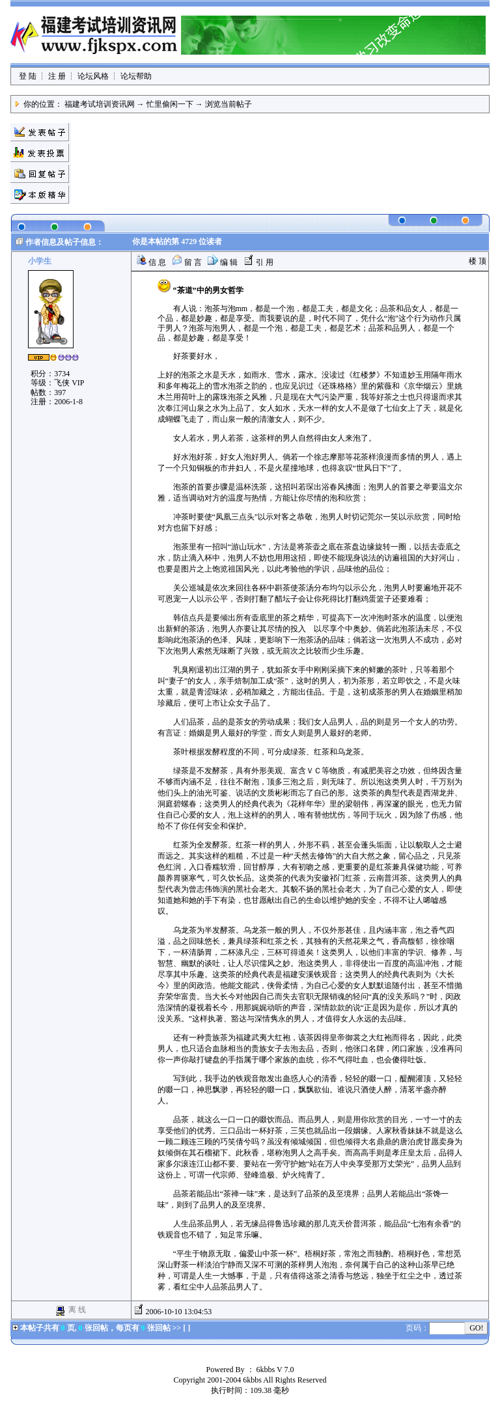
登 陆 (27, 76)
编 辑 (223, 262)
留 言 (187, 262)
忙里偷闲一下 (169, 104)
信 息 (151, 262)
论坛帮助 (136, 76)
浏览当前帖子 (228, 104)
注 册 (57, 76)
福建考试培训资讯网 (99, 104)
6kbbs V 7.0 (275, 1369)
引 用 (258, 262)
